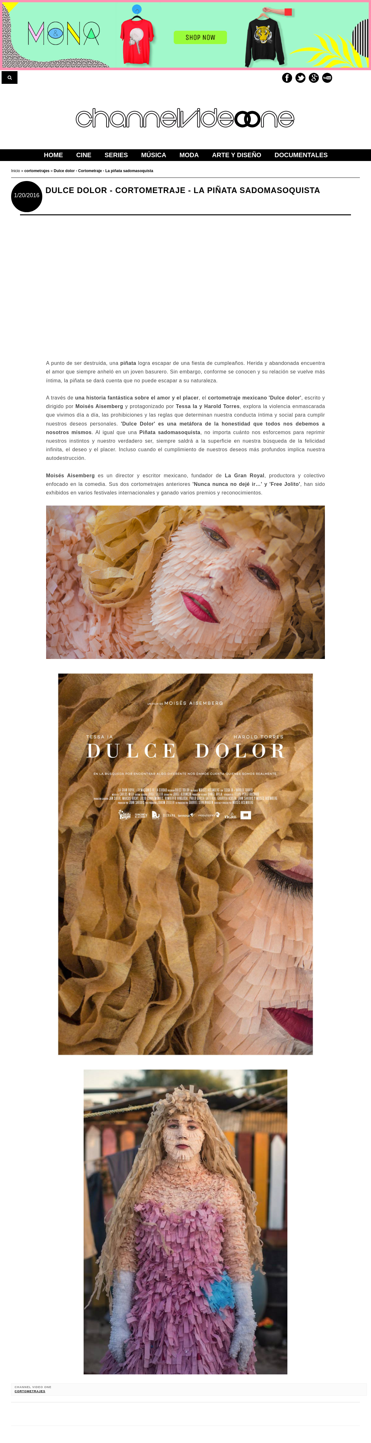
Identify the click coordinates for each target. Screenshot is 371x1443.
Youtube (327, 78)
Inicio (16, 171)
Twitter (300, 78)
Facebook (287, 78)
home (53, 154)
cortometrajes (30, 1391)
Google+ (314, 78)
